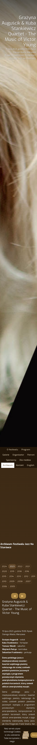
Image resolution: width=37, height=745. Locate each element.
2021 (27, 566)
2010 (4, 581)
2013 (19, 576)
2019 (12, 571)
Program (25, 449)
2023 (12, 566)
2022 (19, 566)
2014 (11, 576)
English (30, 465)
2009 (11, 581)
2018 (19, 571)
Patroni (30, 454)
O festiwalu (12, 449)
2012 (26, 576)
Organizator (18, 454)
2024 (4, 566)
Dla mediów (25, 460)
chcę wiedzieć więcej (25, 735)
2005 (12, 586)
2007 (27, 581)
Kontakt (20, 465)
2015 (4, 576)
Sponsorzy (11, 460)
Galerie (6, 454)
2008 (20, 581)
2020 (4, 571)
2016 (27, 571)
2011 (33, 576)
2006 (4, 586)
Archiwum (8, 465)
